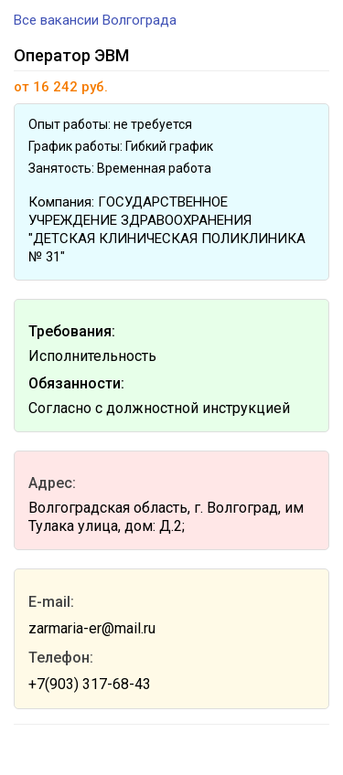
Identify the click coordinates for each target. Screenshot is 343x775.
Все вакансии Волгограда (95, 20)
